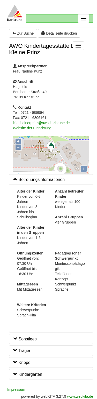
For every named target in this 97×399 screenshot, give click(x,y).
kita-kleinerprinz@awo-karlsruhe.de (41, 123)
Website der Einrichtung (32, 128)
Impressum (16, 389)
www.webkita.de (80, 396)
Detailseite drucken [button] (59, 33)
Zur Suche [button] (23, 33)
